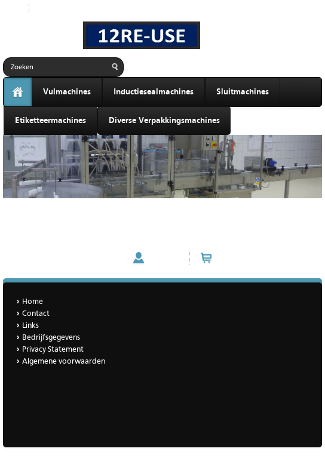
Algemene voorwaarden (63, 361)
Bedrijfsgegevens (51, 338)
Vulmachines (67, 92)
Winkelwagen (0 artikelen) (264, 258)
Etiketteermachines (50, 120)
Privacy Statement (53, 350)
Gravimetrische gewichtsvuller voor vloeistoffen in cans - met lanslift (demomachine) (150, 218)
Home (32, 302)
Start (11, 9)
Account (164, 258)
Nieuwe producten (70, 9)
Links (30, 326)
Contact (36, 314)
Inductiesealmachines (154, 92)
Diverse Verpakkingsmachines (164, 120)
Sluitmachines (242, 92)
